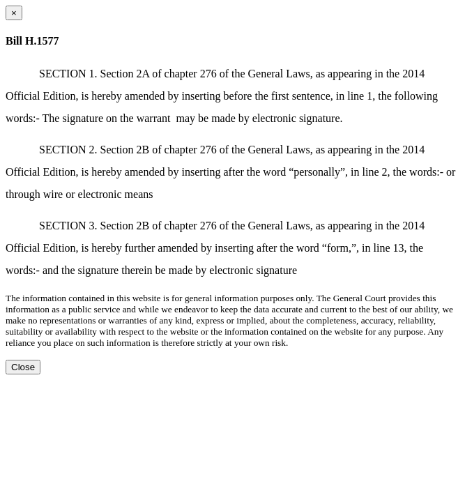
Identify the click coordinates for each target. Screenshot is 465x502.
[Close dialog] (14, 13)
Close (23, 367)
